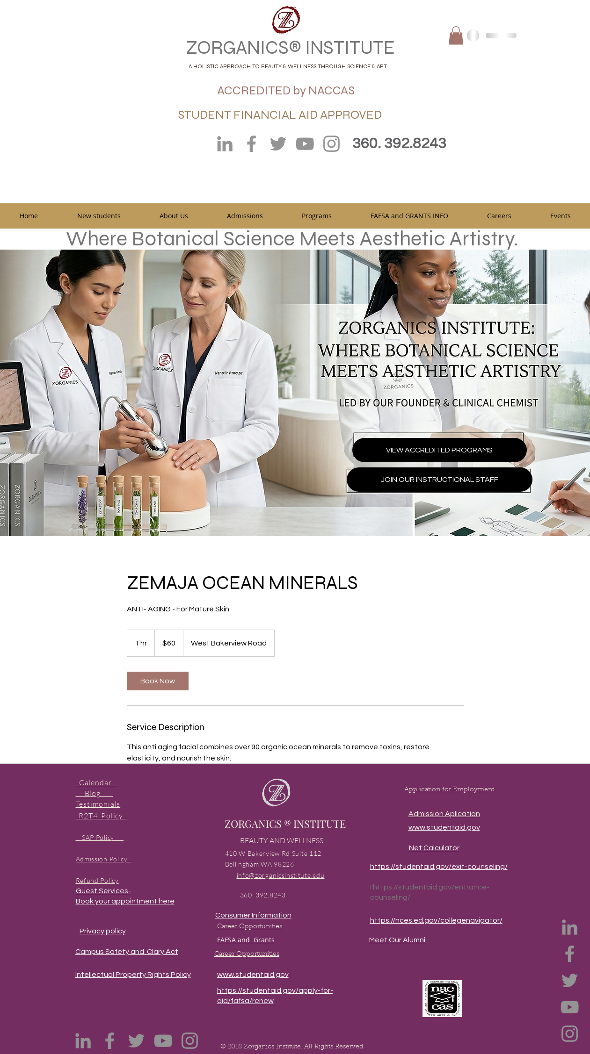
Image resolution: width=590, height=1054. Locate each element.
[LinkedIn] (225, 144)
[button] (456, 35)
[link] (158, 681)
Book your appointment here (125, 901)
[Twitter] (278, 144)
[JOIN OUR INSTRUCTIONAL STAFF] (439, 479)
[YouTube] (305, 144)
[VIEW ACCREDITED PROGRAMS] (439, 450)
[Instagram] (331, 144)
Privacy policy (103, 931)
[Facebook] (251, 144)
